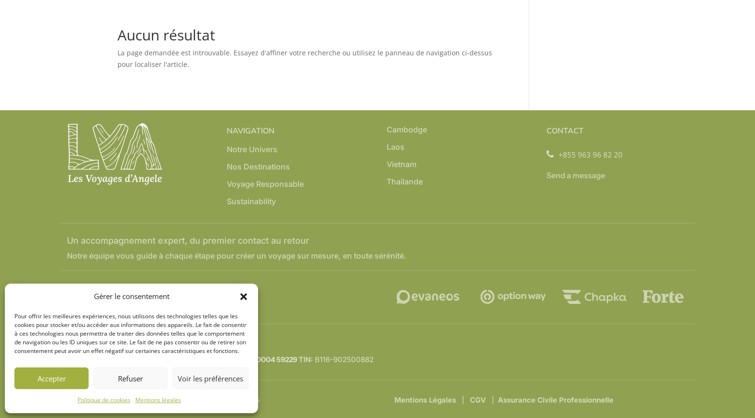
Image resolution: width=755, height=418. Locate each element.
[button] (243, 296)
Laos (395, 148)
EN (727, 403)
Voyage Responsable (265, 185)
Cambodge (407, 130)
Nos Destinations (258, 167)
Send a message (576, 175)
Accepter (52, 378)
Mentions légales (158, 400)
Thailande (405, 182)
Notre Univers (252, 150)
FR (742, 403)
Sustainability (251, 202)
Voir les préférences (210, 378)
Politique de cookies (104, 400)
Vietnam (402, 165)
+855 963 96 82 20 (585, 155)
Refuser (130, 378)
